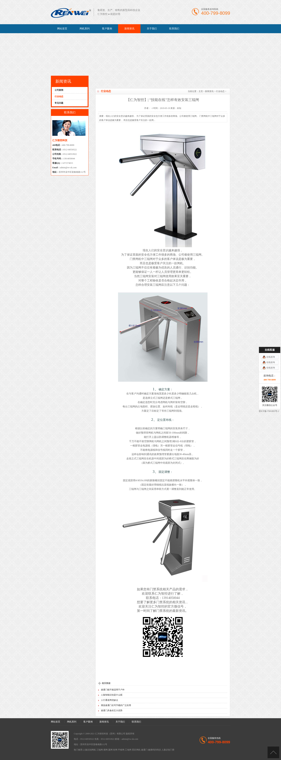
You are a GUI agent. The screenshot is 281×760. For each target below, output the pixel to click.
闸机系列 (85, 28)
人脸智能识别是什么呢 (111, 695)
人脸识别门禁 (167, 750)
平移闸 (121, 750)
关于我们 (152, 28)
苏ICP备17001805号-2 (269, 376)
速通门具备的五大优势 (111, 710)
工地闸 (128, 750)
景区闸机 (136, 750)
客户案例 (107, 28)
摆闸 (105, 750)
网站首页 (62, 28)
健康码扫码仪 (154, 750)
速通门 (144, 750)
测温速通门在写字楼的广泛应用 (116, 705)
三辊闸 (99, 750)
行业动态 (220, 91)
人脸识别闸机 (89, 750)
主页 (201, 91)
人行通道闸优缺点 (109, 700)
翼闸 (110, 750)
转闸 (115, 750)
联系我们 (174, 28)
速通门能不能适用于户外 (113, 689)
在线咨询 (270, 322)
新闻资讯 (129, 28)
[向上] (273, 752)
